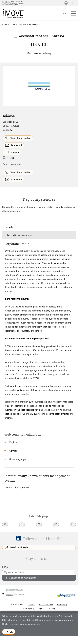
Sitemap (51, 608)
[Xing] (39, 524)
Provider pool (34, 24)
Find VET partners (19, 24)
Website (15, 152)
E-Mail (5, 567)
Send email (16, 145)
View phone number (21, 138)
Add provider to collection (33, 36)
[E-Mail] (73, 524)
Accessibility (62, 604)
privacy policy (32, 624)
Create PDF (58, 36)
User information (46, 604)
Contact (31, 604)
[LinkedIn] (56, 524)
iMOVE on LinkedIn (19, 547)
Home (6, 24)
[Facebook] (22, 524)
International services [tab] (18, 235)
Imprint (41, 608)
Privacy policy (28, 608)
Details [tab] (8, 227)
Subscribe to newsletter (22, 577)
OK (11, 631)
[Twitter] (5, 524)
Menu (65, 13)
